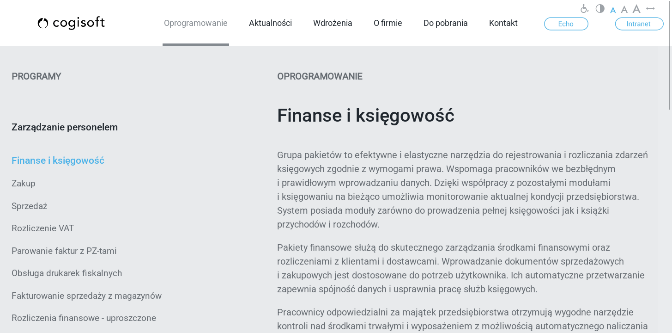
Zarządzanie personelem (65, 127)
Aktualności (270, 23)
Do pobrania (446, 23)
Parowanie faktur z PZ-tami (64, 251)
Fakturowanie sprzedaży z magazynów (87, 295)
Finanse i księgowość (58, 160)
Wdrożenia (332, 23)
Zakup (24, 183)
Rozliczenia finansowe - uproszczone (84, 318)
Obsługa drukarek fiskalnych (67, 273)
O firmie (388, 23)
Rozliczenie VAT (43, 228)
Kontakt (503, 23)
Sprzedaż (29, 206)
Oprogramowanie (196, 23)
